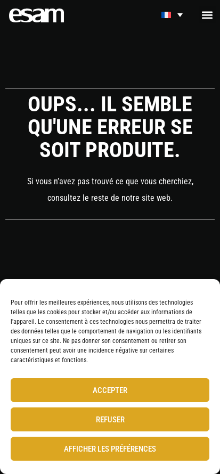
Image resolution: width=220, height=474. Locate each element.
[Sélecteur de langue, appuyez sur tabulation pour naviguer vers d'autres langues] (172, 14)
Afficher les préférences (110, 449)
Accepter (110, 390)
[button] (207, 14)
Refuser (110, 419)
